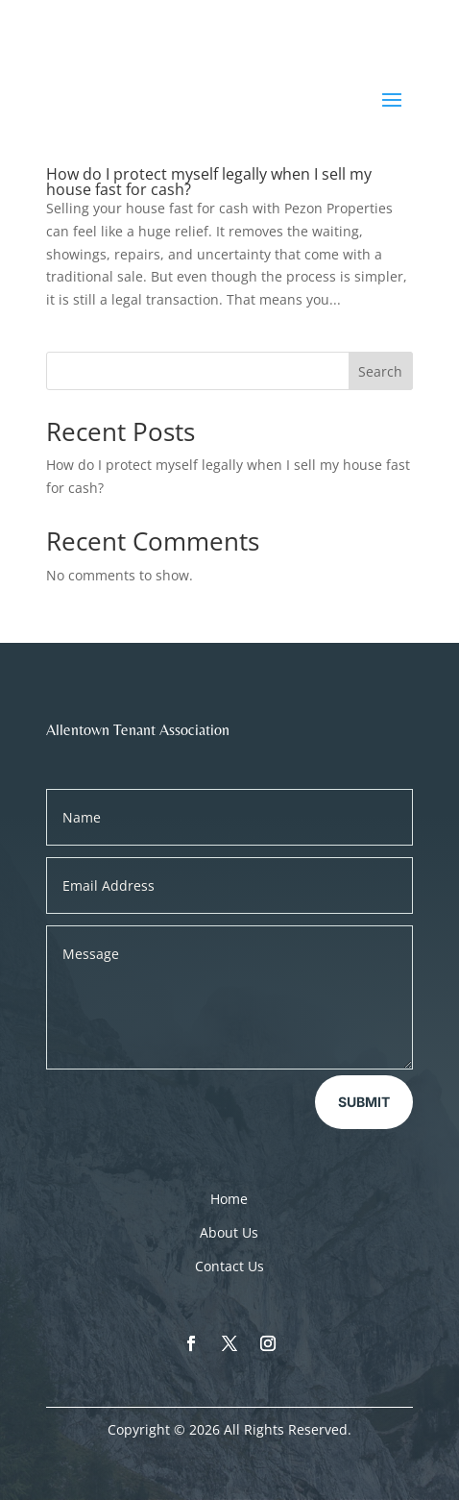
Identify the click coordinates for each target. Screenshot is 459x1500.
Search (380, 371)
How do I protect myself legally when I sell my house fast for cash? (209, 181)
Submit (364, 1102)
